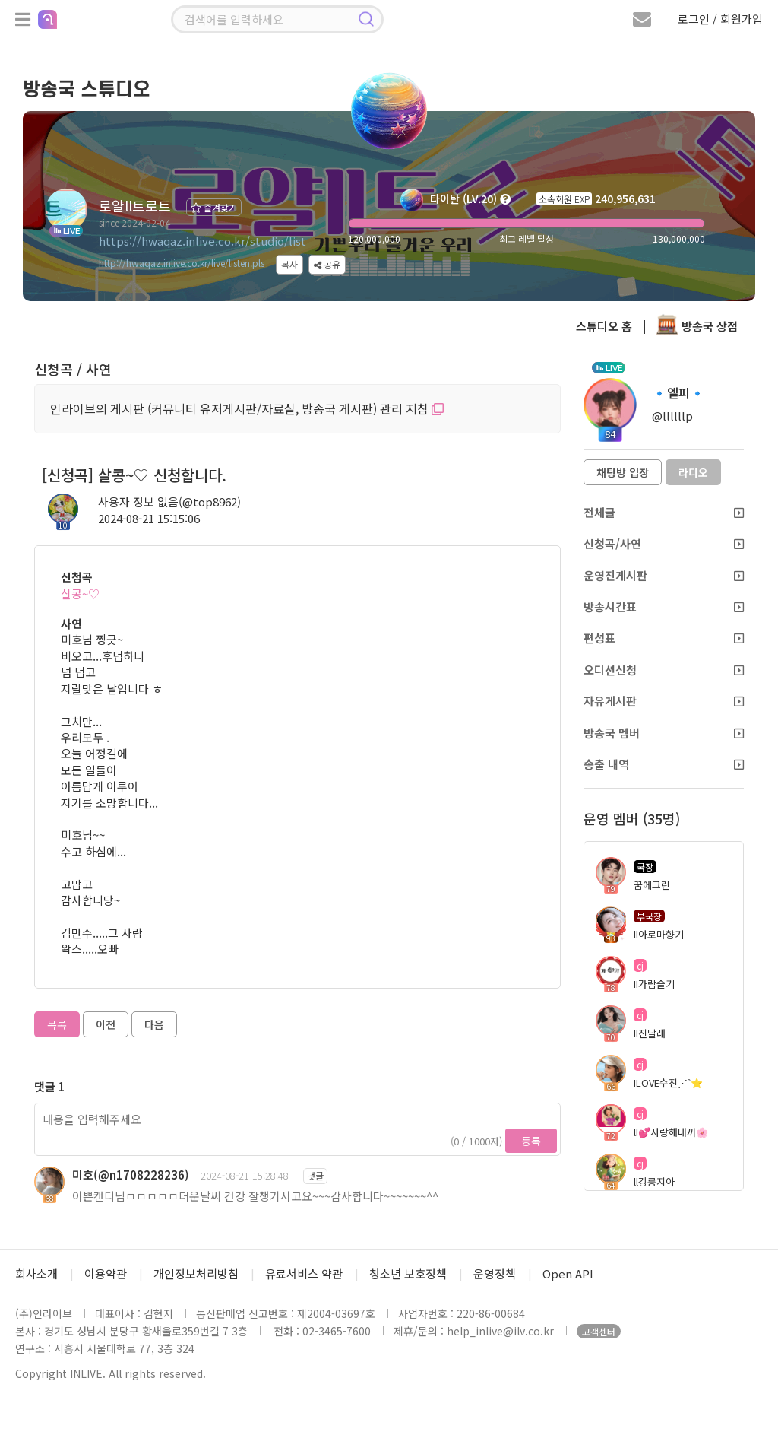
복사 (289, 264)
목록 (57, 1024)
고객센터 (598, 1331)
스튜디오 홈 (604, 326)
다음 (154, 1024)
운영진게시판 (664, 575)
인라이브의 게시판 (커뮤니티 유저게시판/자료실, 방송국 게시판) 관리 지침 (247, 408)
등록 (531, 1140)
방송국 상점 (697, 326)
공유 (327, 264)
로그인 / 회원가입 (720, 19)
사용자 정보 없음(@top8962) (169, 502)
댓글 (315, 1175)
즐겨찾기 (214, 207)
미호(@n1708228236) (130, 1175)
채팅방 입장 (622, 472)
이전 (105, 1024)
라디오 (693, 472)
